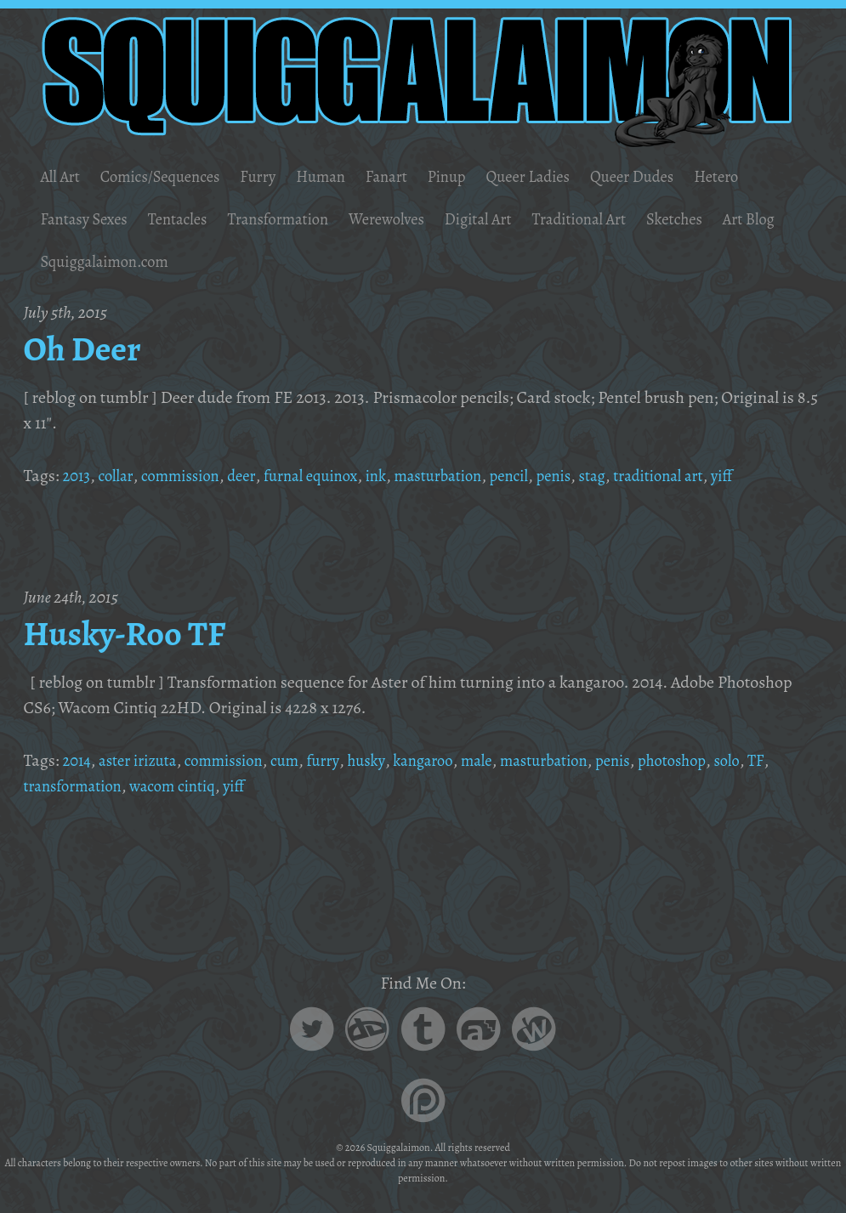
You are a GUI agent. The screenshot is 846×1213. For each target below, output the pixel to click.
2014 (77, 760)
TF (802, 760)
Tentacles (188, 218)
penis (588, 475)
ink (397, 475)
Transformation (295, 218)
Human (339, 176)
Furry (273, 176)
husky (387, 760)
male (504, 760)
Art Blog (68, 261)
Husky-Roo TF (133, 632)
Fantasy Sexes (87, 218)
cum (302, 760)
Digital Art (509, 218)
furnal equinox (326, 475)
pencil (540, 475)
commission (187, 475)
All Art (61, 176)
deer (253, 475)
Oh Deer (86, 347)
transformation (76, 785)
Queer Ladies (559, 176)
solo (772, 760)
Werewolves (412, 218)
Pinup (473, 176)
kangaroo (448, 760)
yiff (769, 475)
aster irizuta (143, 760)
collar (118, 475)
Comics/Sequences (169, 176)
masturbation (464, 475)
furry (342, 760)
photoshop (714, 760)
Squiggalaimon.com (187, 261)
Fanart (409, 176)
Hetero (761, 176)
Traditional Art (617, 218)
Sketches (719, 218)
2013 (77, 475)
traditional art (701, 475)
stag (629, 475)
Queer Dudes (671, 176)
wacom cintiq (184, 785)
